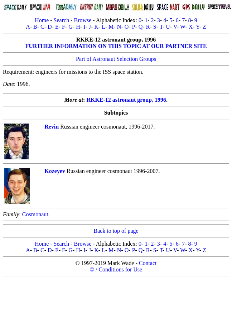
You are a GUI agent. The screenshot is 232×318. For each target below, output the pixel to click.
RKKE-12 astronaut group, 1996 (126, 100)
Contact (148, 263)
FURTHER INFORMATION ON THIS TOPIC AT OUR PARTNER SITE (116, 46)
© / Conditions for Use (116, 269)
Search (61, 20)
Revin (51, 127)
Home (42, 20)
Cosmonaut (35, 214)
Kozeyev (54, 171)
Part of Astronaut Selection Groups (116, 59)
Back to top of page (115, 231)
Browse (82, 20)
